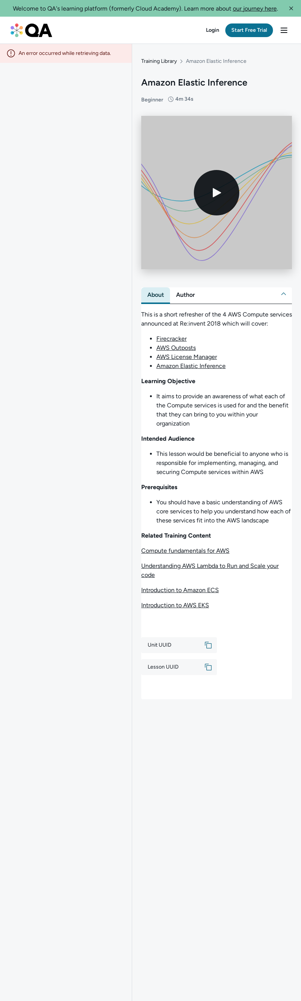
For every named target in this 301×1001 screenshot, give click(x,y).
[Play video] (216, 192)
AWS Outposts (176, 347)
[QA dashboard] (31, 30)
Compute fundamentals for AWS (185, 550)
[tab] (155, 294)
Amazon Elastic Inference (191, 366)
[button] (291, 8)
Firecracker (171, 338)
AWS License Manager (186, 356)
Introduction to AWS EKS (175, 605)
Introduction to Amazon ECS (180, 590)
